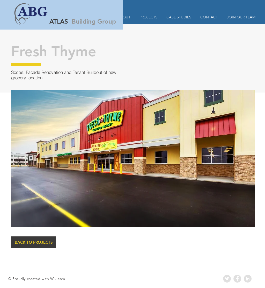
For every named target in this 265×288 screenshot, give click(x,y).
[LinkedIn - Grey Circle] (248, 279)
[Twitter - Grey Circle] (227, 279)
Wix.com (57, 278)
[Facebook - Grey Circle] (237, 279)
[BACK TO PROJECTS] (33, 242)
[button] (133, 158)
